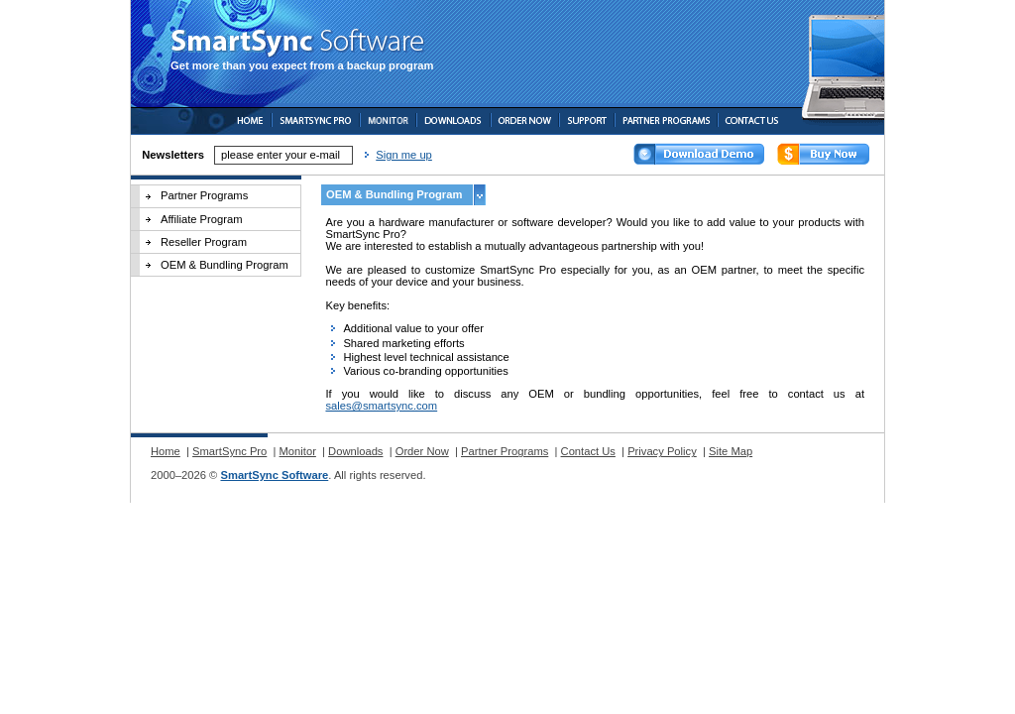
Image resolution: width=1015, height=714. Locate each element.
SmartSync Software (274, 475)
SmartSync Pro (229, 451)
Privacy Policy (662, 451)
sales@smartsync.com (381, 406)
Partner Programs (204, 195)
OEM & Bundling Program (224, 265)
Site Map (730, 451)
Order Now (422, 451)
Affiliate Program (202, 219)
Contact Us (588, 451)
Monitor (298, 451)
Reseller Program (204, 242)
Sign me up (404, 155)
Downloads (355, 451)
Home (165, 451)
